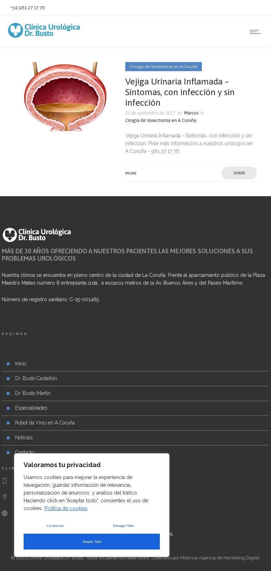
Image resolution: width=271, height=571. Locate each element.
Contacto (24, 452)
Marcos (191, 113)
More (131, 173)
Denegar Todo (123, 526)
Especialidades (31, 408)
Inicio (20, 363)
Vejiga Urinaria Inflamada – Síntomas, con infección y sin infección (180, 91)
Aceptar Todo (92, 542)
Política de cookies (66, 508)
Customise (55, 526)
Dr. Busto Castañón (36, 378)
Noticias (23, 437)
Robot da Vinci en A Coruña (45, 423)
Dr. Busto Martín (32, 393)
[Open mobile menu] (257, 32)
